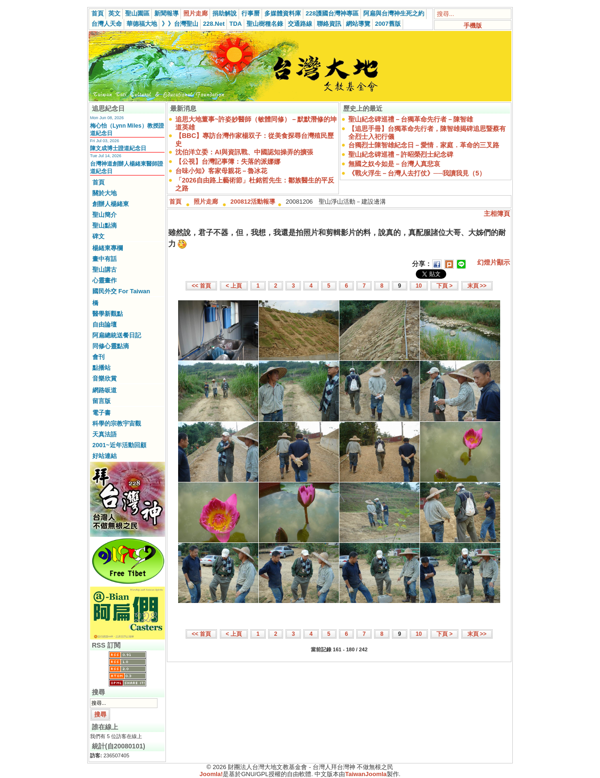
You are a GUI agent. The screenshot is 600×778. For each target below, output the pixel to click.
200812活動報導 (253, 201)
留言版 (101, 400)
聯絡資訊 (329, 23)
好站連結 (104, 455)
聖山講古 (104, 269)
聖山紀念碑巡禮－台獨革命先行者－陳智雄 (410, 119)
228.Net (214, 23)
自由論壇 (104, 324)
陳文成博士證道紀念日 (118, 148)
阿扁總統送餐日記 (116, 335)
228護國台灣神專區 (332, 13)
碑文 (98, 236)
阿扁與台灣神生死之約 (393, 13)
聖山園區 (137, 13)
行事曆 (250, 13)
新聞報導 (166, 13)
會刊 (98, 356)
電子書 (101, 412)
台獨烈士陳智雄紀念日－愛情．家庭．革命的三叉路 (423, 145)
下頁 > (444, 285)
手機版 (473, 25)
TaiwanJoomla (366, 774)
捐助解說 (224, 13)
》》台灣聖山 (180, 23)
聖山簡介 (104, 214)
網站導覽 (358, 23)
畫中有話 (104, 258)
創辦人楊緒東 (110, 203)
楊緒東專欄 (107, 248)
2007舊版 (388, 23)
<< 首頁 (201, 285)
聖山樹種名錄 (265, 23)
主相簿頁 (497, 213)
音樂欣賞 (104, 378)
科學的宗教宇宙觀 (116, 423)
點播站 (101, 367)
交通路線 (300, 23)
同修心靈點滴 (110, 346)
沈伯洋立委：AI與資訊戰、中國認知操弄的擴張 (244, 152)
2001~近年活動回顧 (119, 445)
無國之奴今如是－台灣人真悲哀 (394, 164)
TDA (235, 23)
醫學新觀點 (107, 313)
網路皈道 (104, 390)
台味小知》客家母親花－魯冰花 (221, 171)
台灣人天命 (106, 23)
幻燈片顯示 (493, 262)
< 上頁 (234, 285)
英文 (114, 13)
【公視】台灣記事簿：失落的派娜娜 (227, 161)
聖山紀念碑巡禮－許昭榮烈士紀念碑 (400, 154)
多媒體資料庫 (282, 13)
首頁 (97, 13)
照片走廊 (195, 13)
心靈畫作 (104, 280)
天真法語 (104, 434)
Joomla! (211, 774)
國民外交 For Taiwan (121, 291)
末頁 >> (477, 285)
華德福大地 (142, 23)
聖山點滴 (104, 225)
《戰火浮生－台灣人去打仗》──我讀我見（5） (417, 173)
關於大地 (104, 193)
